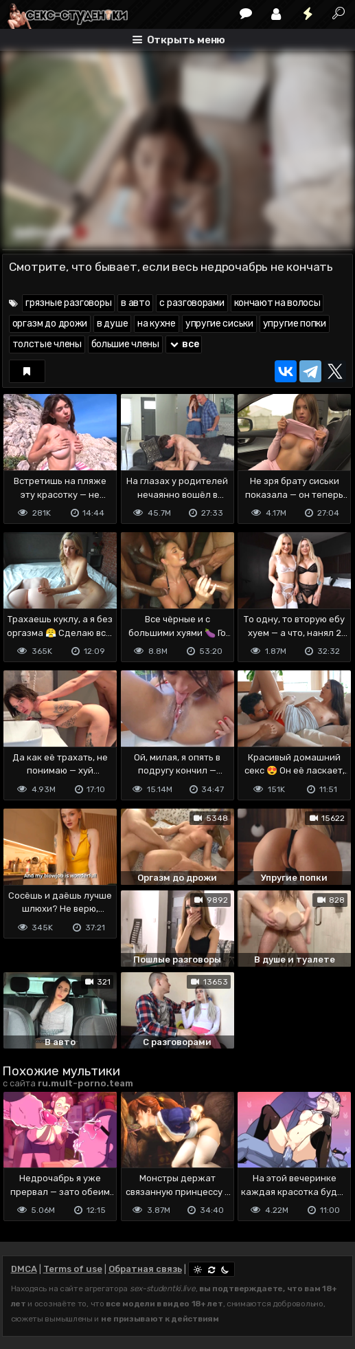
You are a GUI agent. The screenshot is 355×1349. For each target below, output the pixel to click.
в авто (135, 303)
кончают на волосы (277, 303)
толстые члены (47, 344)
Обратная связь (145, 1269)
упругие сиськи (219, 323)
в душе (112, 323)
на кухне (156, 323)
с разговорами (191, 303)
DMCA (24, 1269)
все (184, 344)
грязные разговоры (68, 303)
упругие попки (294, 323)
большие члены (125, 344)
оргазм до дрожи (50, 323)
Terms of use (72, 1269)
